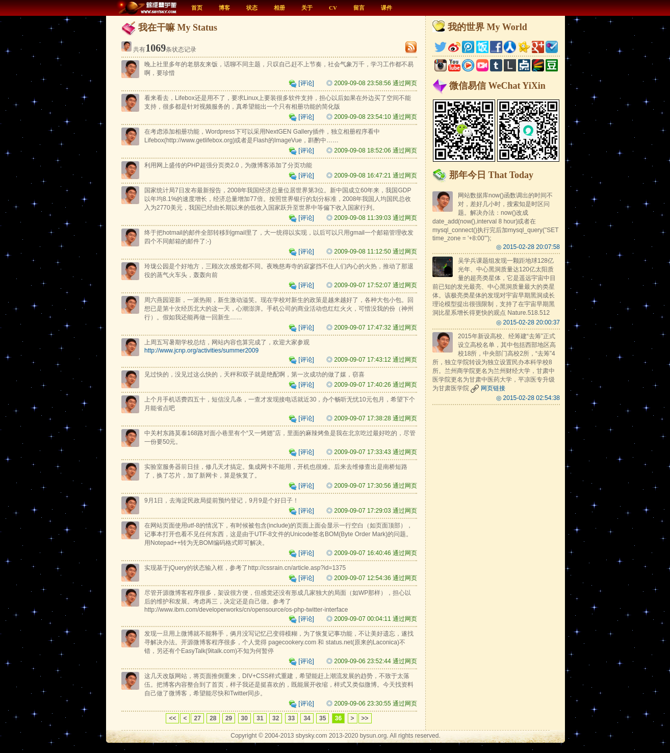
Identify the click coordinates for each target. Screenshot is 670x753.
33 (291, 718)
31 (259, 718)
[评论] (301, 83)
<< (172, 718)
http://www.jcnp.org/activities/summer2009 (201, 350)
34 (306, 718)
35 (322, 718)
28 (213, 718)
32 (275, 718)
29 (228, 718)
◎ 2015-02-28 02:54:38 (528, 397)
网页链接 (488, 388)
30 (244, 718)
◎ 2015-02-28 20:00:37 (528, 322)
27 (197, 718)
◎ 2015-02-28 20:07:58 (528, 246)
